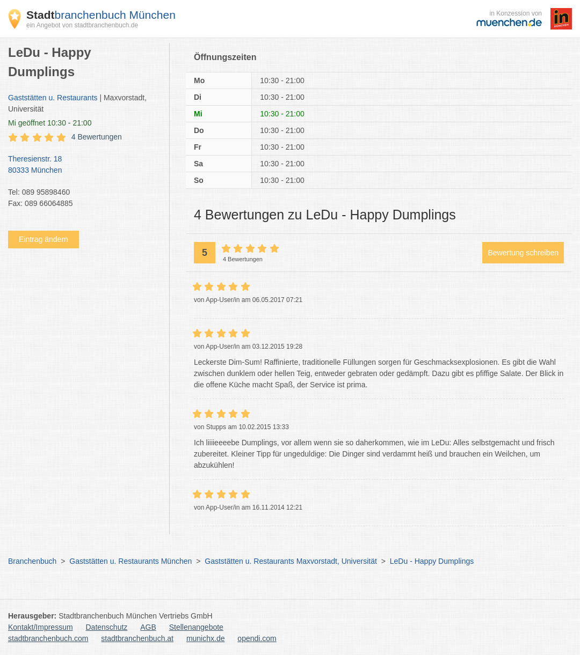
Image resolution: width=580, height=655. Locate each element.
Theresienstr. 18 (83, 165)
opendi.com (256, 638)
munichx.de (205, 638)
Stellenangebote (196, 627)
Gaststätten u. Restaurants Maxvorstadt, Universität (291, 561)
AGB (148, 627)
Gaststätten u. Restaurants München (130, 561)
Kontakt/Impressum (40, 627)
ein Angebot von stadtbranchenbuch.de (82, 25)
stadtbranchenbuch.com (48, 638)
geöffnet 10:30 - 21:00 (49, 123)
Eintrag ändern (43, 239)
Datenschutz (107, 627)
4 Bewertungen (96, 137)
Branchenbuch (32, 561)
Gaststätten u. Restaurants (53, 97)
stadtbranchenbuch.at (137, 638)
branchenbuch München (101, 15)
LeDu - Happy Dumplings (432, 561)
